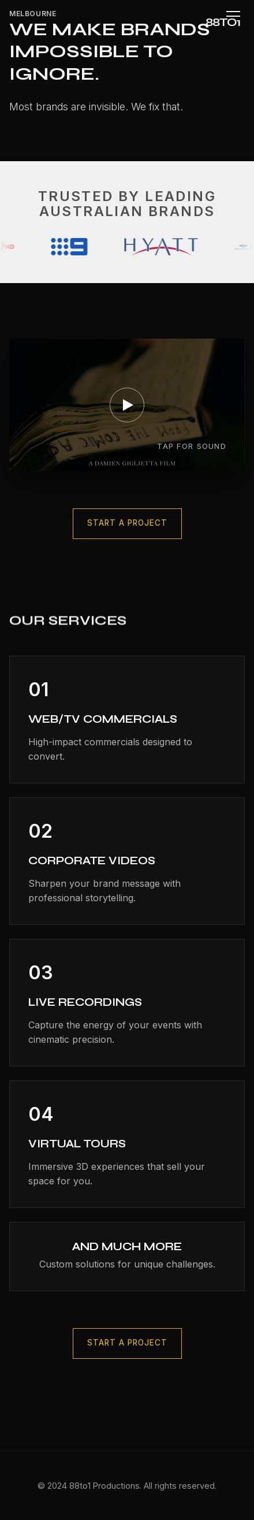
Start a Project (127, 524)
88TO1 (223, 22)
